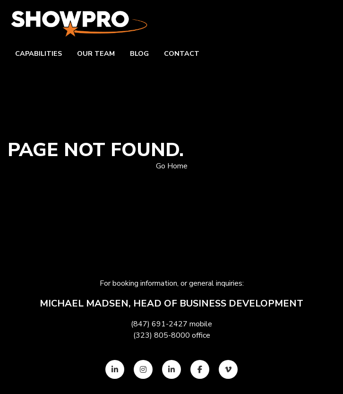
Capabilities (38, 53)
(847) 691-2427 (159, 324)
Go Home (172, 166)
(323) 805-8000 (161, 335)
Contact (181, 53)
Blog (139, 53)
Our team (96, 53)
